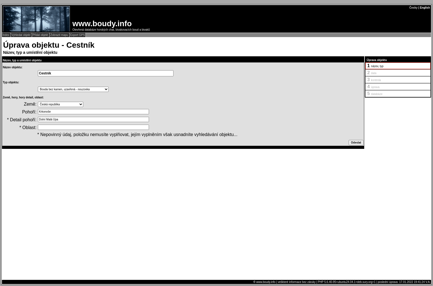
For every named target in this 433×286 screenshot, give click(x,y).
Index (6, 35)
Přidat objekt (41, 35)
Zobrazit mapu (59, 35)
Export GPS (77, 35)
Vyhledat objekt (21, 35)
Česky (413, 7)
